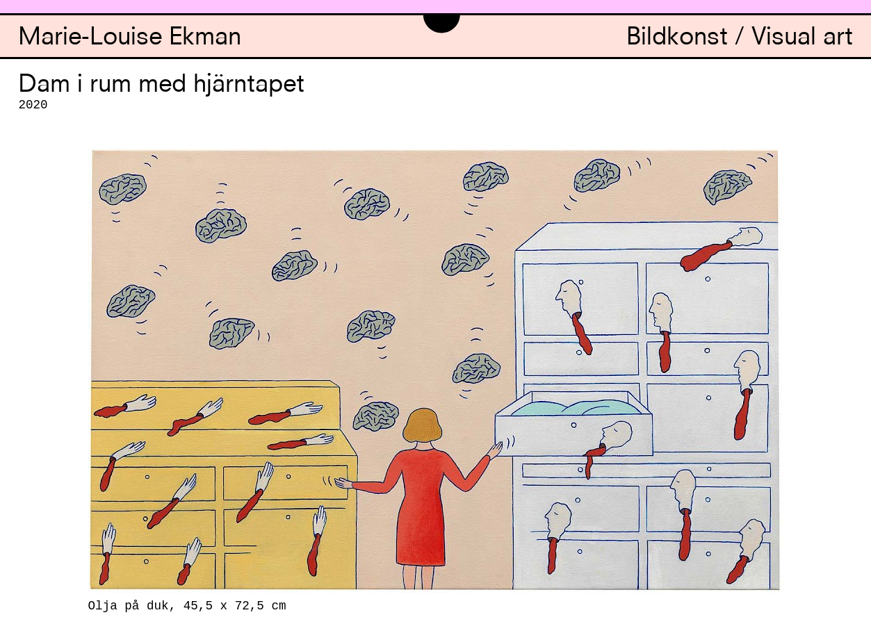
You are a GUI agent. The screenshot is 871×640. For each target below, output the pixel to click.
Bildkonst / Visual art (739, 38)
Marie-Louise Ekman (129, 38)
